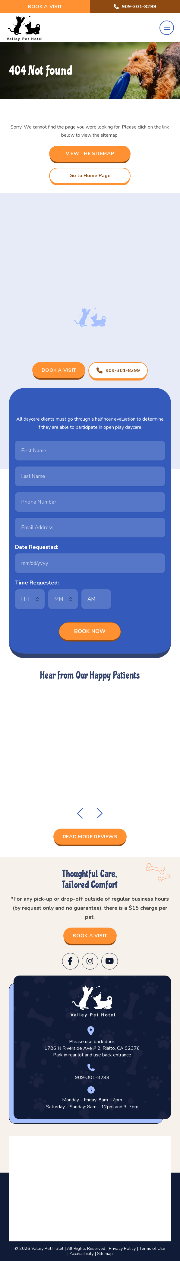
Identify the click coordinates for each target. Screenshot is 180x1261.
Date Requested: (36, 547)
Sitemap (105, 1253)
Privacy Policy (122, 1248)
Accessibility (81, 1253)
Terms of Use (152, 1248)
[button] (166, 28)
